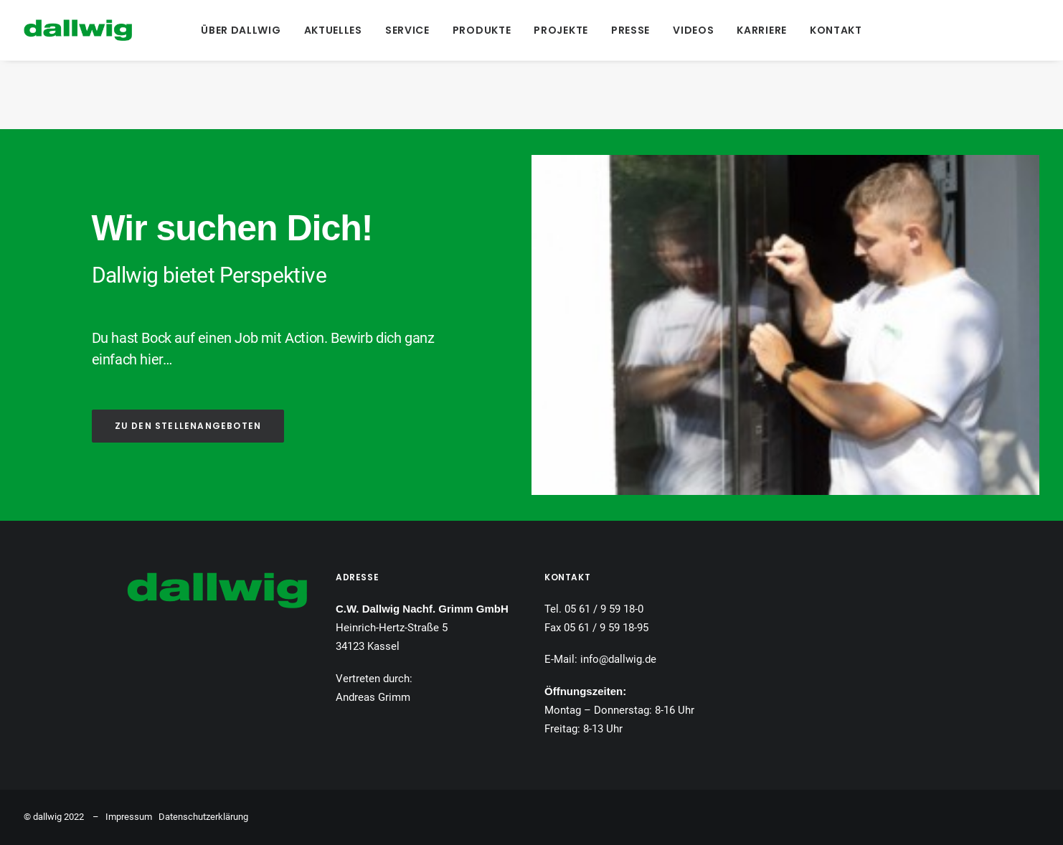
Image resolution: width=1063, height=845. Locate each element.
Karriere (762, 30)
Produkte (482, 30)
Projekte (561, 30)
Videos (693, 30)
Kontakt (836, 30)
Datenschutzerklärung (203, 816)
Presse (630, 30)
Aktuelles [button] (333, 30)
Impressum (128, 816)
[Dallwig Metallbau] (78, 30)
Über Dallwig (240, 30)
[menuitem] (240, 30)
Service (407, 30)
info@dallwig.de (618, 659)
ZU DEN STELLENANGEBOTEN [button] (188, 426)
